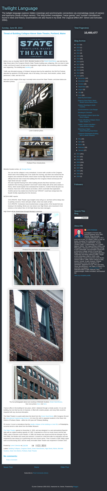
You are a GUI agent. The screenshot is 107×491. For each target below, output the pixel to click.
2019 (78, 59)
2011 (78, 156)
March (80, 144)
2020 (78, 56)
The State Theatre (9, 430)
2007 (78, 168)
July (79, 92)
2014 (78, 73)
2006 (78, 171)
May (79, 139)
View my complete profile (82, 275)
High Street (48, 448)
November (81, 81)
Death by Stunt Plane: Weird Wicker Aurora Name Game (87, 101)
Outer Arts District (15, 451)
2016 (78, 67)
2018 (78, 61)
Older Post (65, 467)
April (80, 142)
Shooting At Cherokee (85, 112)
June (80, 95)
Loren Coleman (92, 230)
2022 (78, 50)
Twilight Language (20, 8)
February (81, 147)
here (38, 404)
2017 (78, 64)
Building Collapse (14, 448)
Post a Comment (11, 460)
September (82, 87)
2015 (78, 70)
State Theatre (32, 451)
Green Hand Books (50, 61)
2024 (78, 44)
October (81, 84)
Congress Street (26, 448)
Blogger (75, 486)
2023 (78, 47)
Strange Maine (26, 169)
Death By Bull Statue (84, 97)
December (81, 78)
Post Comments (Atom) (40, 473)
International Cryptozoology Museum (18, 418)
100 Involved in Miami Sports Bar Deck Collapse (88, 116)
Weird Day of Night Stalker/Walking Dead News (88, 130)
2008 (78, 165)
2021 (78, 53)
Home (36, 467)
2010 (78, 159)
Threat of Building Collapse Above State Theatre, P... (89, 120)
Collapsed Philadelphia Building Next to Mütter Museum (88, 134)
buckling (28, 67)
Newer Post (8, 467)
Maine (55, 448)
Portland (24, 451)
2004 (78, 176)
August (80, 89)
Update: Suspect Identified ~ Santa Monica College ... (87, 125)
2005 (78, 173)
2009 (78, 162)
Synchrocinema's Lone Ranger (88, 109)
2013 (78, 76)
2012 (78, 154)
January (81, 150)
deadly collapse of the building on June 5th (44, 424)
